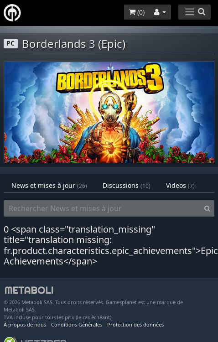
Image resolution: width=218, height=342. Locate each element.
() (137, 12)
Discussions (127, 185)
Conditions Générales (76, 324)
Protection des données (135, 324)
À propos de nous (25, 324)
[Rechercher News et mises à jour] (102, 208)
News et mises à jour (49, 185)
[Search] (207, 208)
